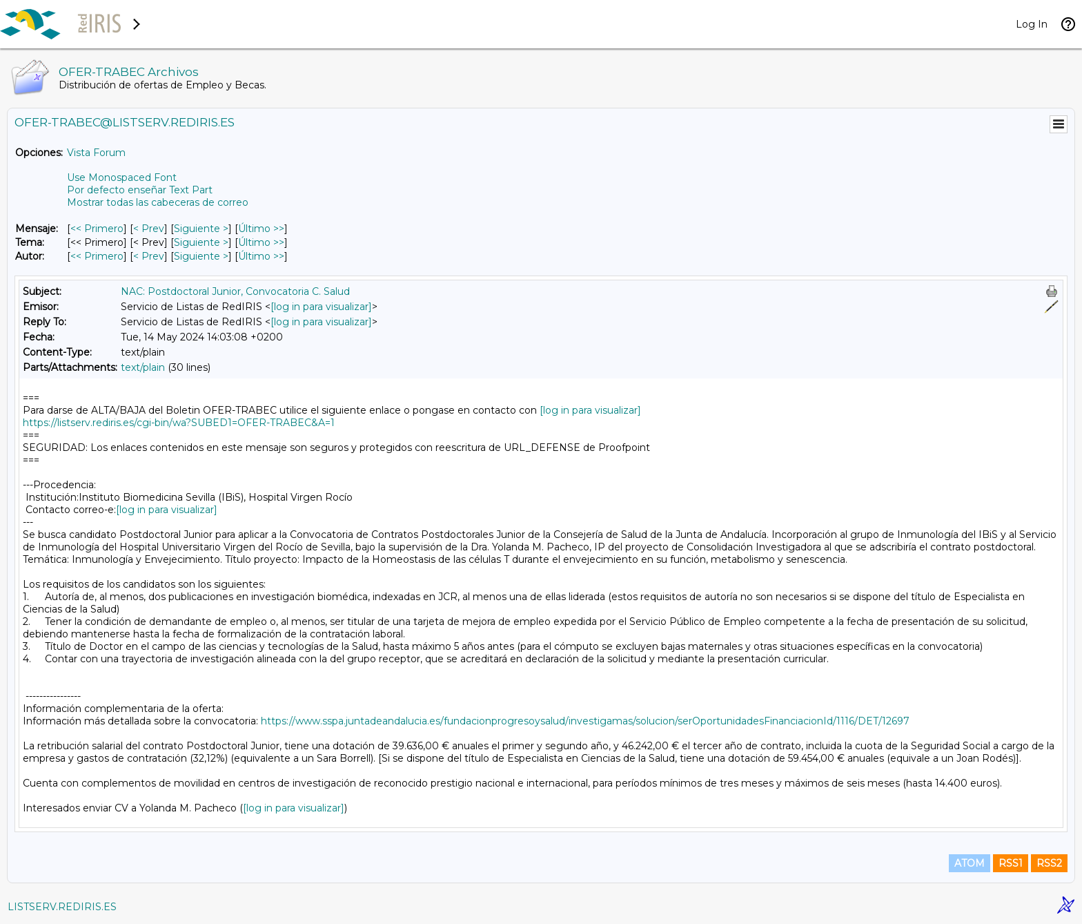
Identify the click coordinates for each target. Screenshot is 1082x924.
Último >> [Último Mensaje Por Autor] (261, 256)
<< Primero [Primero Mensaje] (97, 228)
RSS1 (1011, 863)
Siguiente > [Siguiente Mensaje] (201, 228)
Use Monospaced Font (122, 177)
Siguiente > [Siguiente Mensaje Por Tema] (201, 242)
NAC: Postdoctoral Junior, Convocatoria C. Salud (235, 291)
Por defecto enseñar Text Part (140, 190)
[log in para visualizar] (321, 306)
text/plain (143, 367)
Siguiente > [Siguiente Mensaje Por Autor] (201, 256)
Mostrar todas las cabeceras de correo (157, 202)
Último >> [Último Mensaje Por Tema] (261, 242)
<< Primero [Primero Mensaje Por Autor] (97, 256)
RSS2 (1049, 863)
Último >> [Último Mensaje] (261, 228)
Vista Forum (96, 152)
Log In (1031, 24)
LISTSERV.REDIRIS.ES (62, 907)
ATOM (969, 863)
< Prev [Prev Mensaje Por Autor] (148, 256)
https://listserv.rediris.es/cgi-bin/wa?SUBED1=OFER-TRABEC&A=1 (179, 422)
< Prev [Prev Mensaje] (148, 228)
